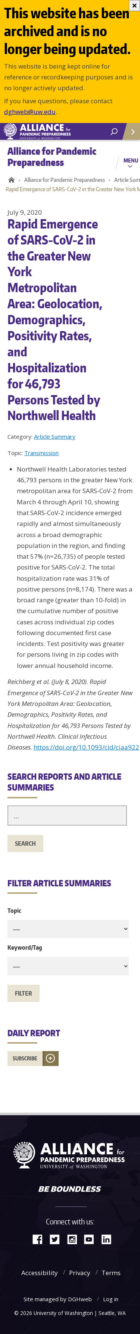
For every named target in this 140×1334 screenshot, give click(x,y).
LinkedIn (109, 1238)
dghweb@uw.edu (30, 111)
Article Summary (54, 436)
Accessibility (39, 1272)
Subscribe (25, 1058)
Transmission (41, 453)
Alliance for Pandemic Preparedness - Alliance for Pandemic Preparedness (56, 132)
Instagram (75, 1238)
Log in (110, 1299)
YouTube (92, 1238)
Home (10, 180)
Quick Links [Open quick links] (128, 134)
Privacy (79, 1272)
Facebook (40, 1238)
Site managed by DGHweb (58, 1299)
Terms (111, 1272)
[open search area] (114, 132)
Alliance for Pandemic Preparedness (64, 179)
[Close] (134, 5)
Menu (131, 160)
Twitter (57, 1238)
